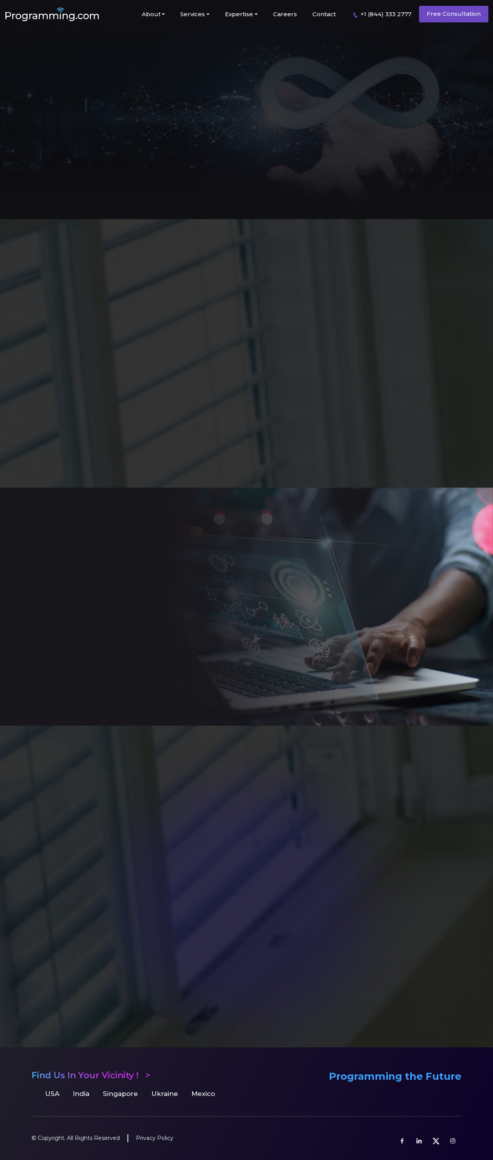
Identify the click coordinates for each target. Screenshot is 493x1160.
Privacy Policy (154, 1138)
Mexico (203, 1094)
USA (52, 1094)
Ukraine (164, 1094)
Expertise (239, 14)
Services (192, 14)
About (151, 14)
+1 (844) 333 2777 (380, 14)
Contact (324, 14)
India (81, 1094)
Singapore (120, 1094)
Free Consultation (454, 13)
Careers (285, 14)
